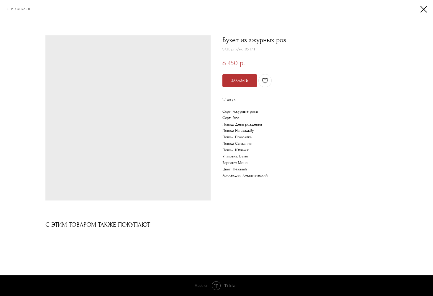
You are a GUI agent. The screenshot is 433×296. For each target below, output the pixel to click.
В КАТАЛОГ (21, 9)
